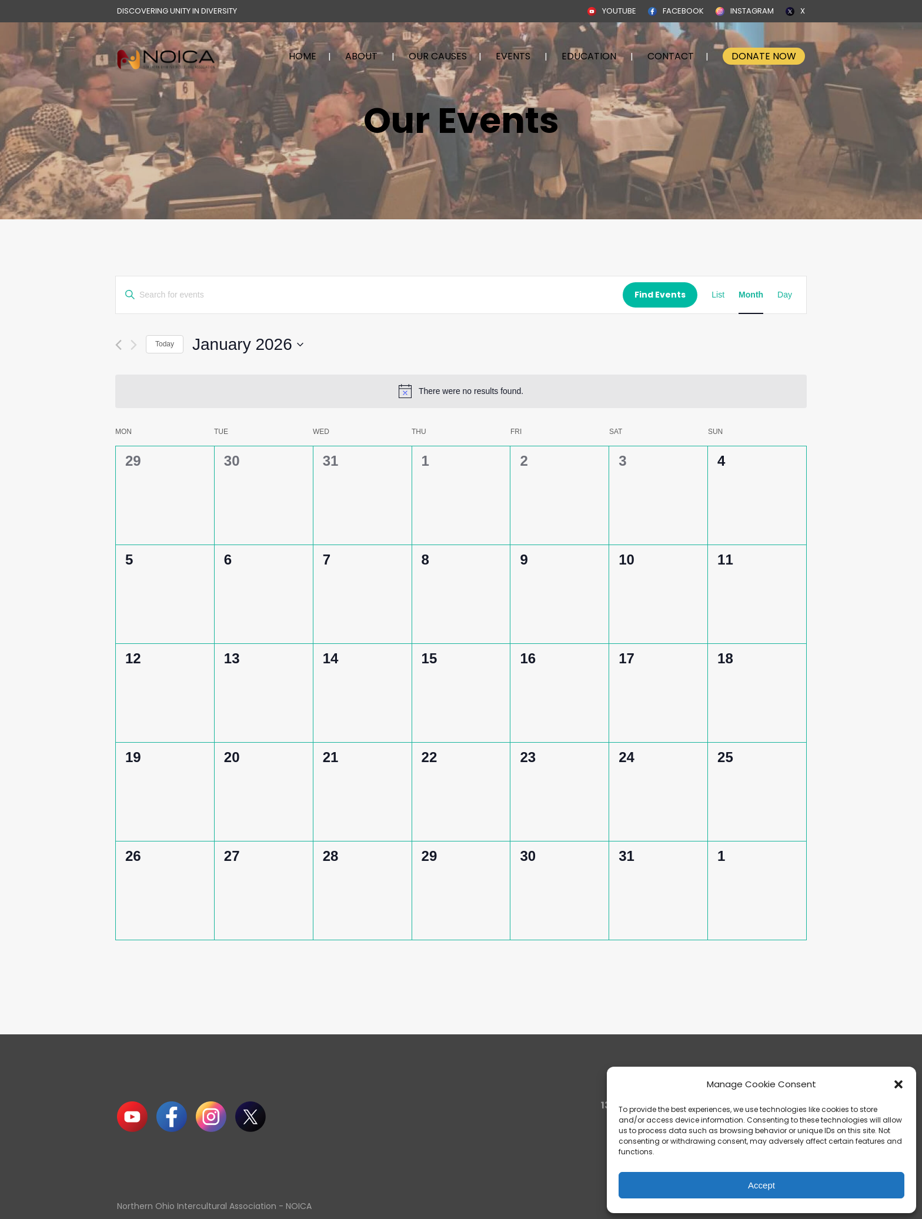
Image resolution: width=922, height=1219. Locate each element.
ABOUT (361, 56)
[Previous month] (118, 344)
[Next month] (134, 344)
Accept (761, 1185)
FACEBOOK (683, 10)
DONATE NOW (763, 56)
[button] (898, 1084)
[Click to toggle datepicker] (247, 344)
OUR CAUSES (438, 56)
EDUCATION (589, 56)
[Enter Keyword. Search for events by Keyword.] (369, 294)
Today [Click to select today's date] (164, 344)
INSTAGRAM (752, 10)
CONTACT (670, 56)
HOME (302, 56)
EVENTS (513, 56)
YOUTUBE (619, 10)
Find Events (660, 294)
